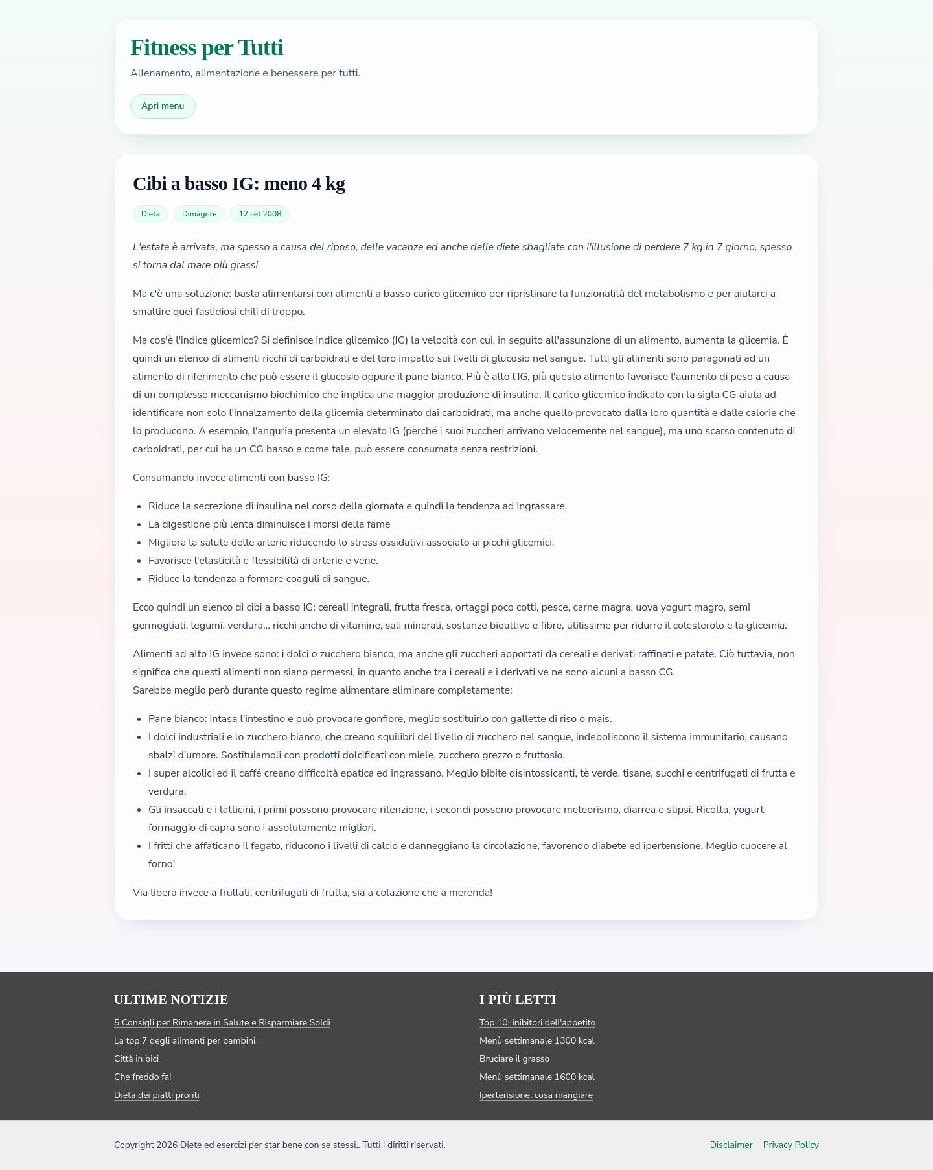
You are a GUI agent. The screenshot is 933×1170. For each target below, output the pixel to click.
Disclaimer (731, 1145)
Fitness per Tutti (206, 47)
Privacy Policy (791, 1145)
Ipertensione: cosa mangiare (536, 1095)
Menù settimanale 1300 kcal (537, 1041)
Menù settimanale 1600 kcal (537, 1077)
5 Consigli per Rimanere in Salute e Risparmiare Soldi (222, 1022)
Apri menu (163, 106)
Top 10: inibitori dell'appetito (537, 1022)
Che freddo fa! (142, 1077)
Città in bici (136, 1059)
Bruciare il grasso (514, 1059)
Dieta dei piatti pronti (157, 1095)
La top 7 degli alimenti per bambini (184, 1041)
